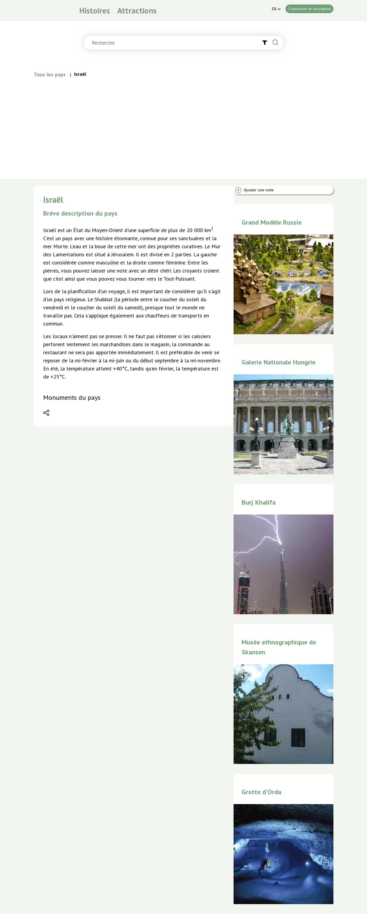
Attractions (137, 10)
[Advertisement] (183, 123)
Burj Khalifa (259, 502)
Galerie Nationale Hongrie (278, 362)
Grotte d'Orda (261, 792)
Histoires (94, 10)
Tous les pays (50, 74)
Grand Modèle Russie (272, 222)
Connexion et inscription (309, 8)
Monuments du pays (71, 397)
